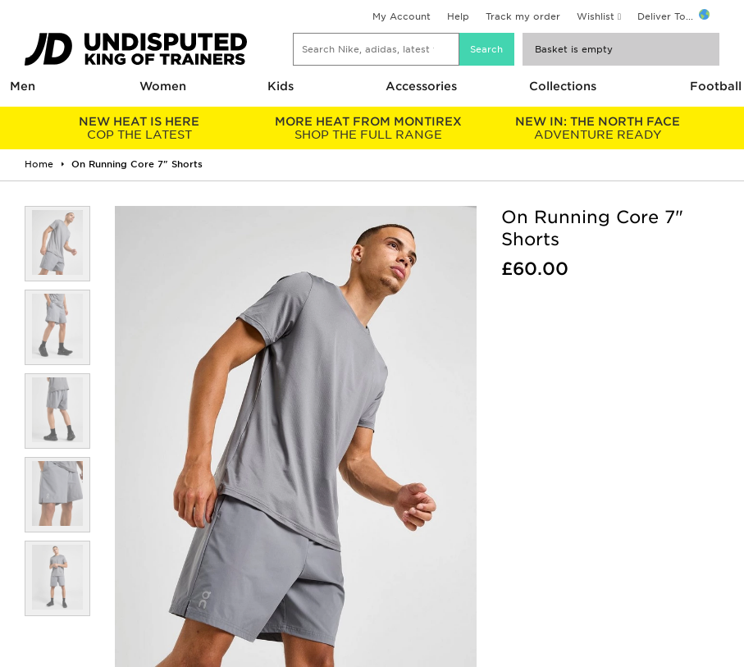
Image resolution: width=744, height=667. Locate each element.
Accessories (421, 86)
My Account (401, 16)
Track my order (523, 16)
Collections (562, 86)
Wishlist (595, 16)
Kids (280, 86)
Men (22, 86)
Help (458, 16)
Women (162, 86)
